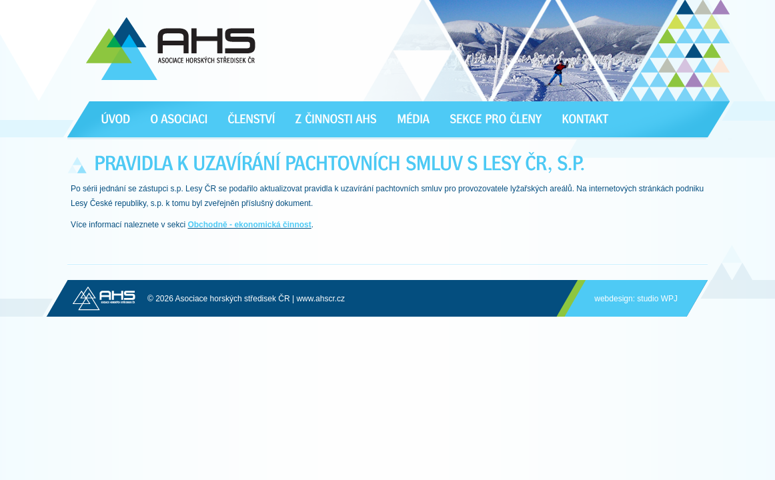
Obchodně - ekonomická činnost (249, 224)
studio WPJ (657, 298)
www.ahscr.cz (320, 298)
